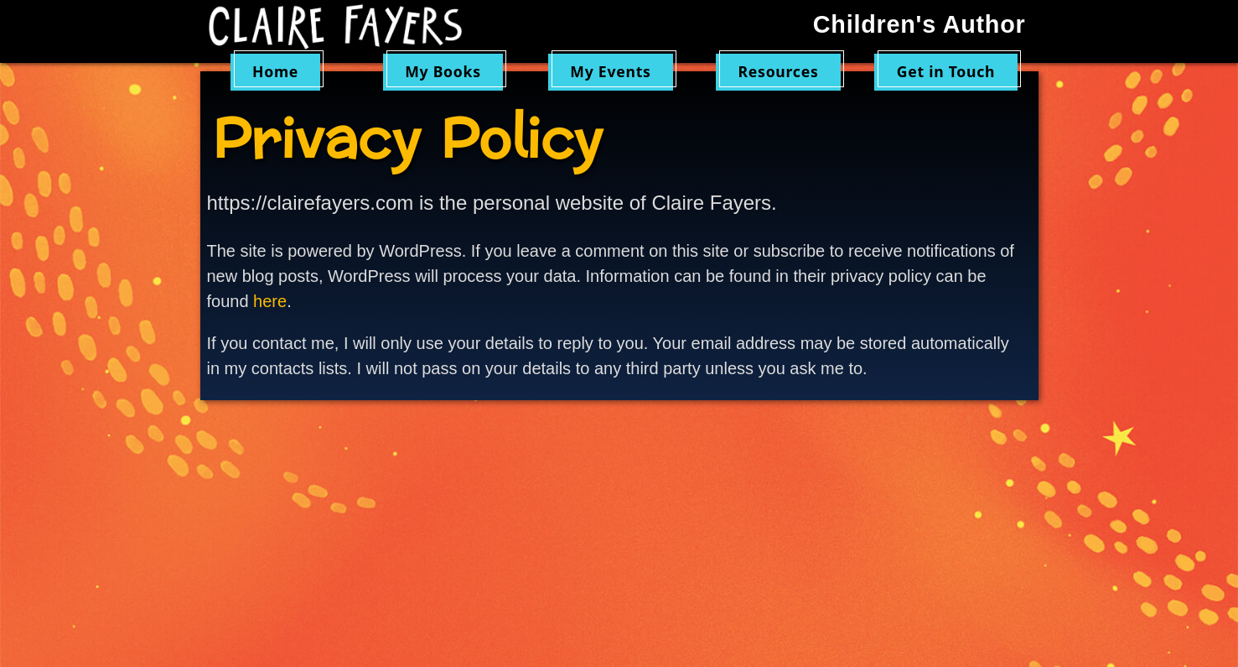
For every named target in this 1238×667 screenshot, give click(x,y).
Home (275, 71)
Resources (778, 71)
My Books (443, 71)
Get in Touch (946, 71)
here (270, 301)
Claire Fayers (347, 27)
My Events (610, 71)
